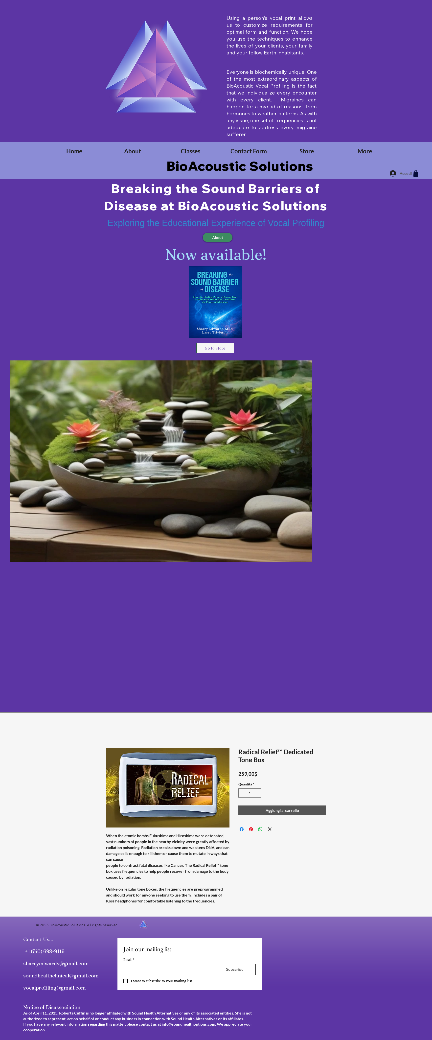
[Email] (165, 968)
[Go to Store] (215, 348)
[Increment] (257, 793)
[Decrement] (242, 793)
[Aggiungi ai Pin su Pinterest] (251, 829)
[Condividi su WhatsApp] (260, 829)
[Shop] (415, 173)
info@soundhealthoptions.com (188, 1024)
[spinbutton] (249, 793)
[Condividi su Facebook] (242, 829)
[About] (217, 237)
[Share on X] (270, 829)
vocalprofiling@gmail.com (54, 988)
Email (128, 960)
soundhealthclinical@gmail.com (61, 975)
